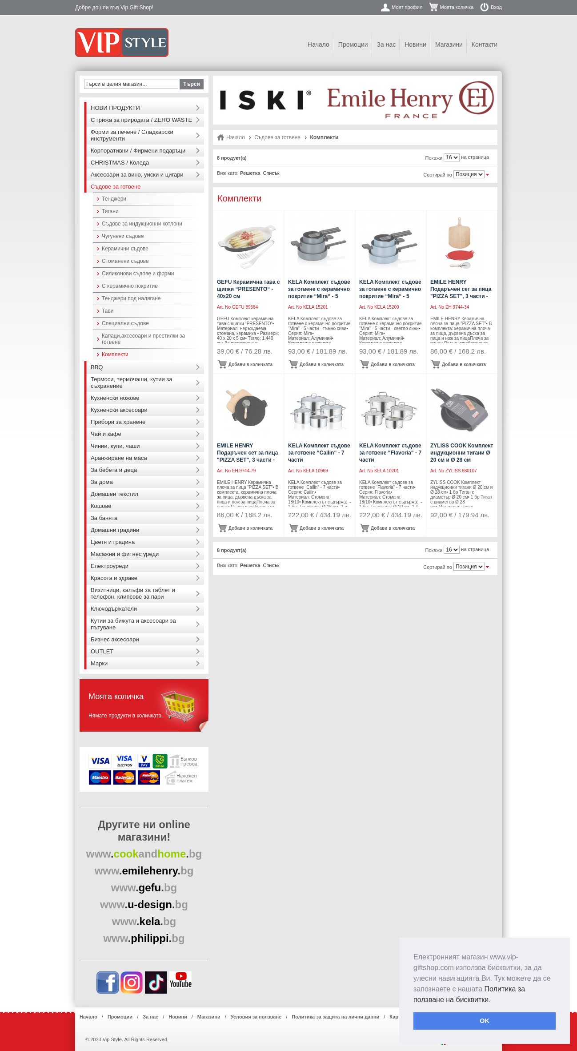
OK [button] (484, 1020)
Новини (415, 44)
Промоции (353, 44)
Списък (271, 173)
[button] (494, 1000)
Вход (496, 7)
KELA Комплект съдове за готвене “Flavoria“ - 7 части (390, 453)
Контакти (484, 44)
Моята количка (456, 7)
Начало (318, 44)
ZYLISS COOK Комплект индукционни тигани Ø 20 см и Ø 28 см (461, 453)
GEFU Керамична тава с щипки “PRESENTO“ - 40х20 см (248, 289)
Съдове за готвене (277, 137)
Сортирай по (437, 174)
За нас (386, 44)
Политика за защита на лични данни (335, 1016)
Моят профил (407, 7)
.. (144, 854)
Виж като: (228, 173)
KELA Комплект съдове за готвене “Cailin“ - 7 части (319, 453)
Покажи (434, 158)
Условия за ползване (256, 1016)
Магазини (449, 44)
